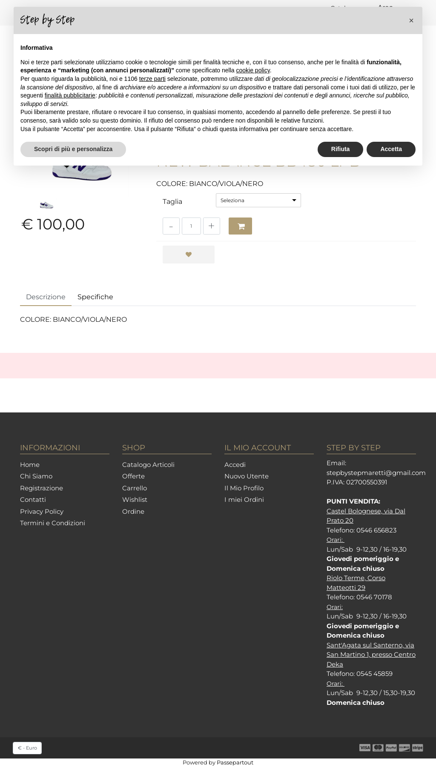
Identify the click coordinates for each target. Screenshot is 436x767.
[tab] (46, 297)
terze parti (152, 78)
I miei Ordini (244, 499)
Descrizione (46, 297)
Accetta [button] (391, 149)
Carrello (134, 488)
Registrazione (41, 488)
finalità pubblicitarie (70, 95)
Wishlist (134, 499)
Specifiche (95, 297)
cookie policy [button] (253, 70)
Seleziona (232, 200)
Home (30, 465)
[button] (240, 226)
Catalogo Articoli (148, 465)
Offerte (133, 476)
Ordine (133, 511)
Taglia (172, 201)
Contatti (33, 499)
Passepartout (235, 762)
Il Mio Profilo (244, 488)
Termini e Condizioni (52, 523)
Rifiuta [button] (340, 149)
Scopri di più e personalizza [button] (73, 149)
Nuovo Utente (246, 476)
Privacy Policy (41, 511)
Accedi (235, 465)
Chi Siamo (36, 476)
